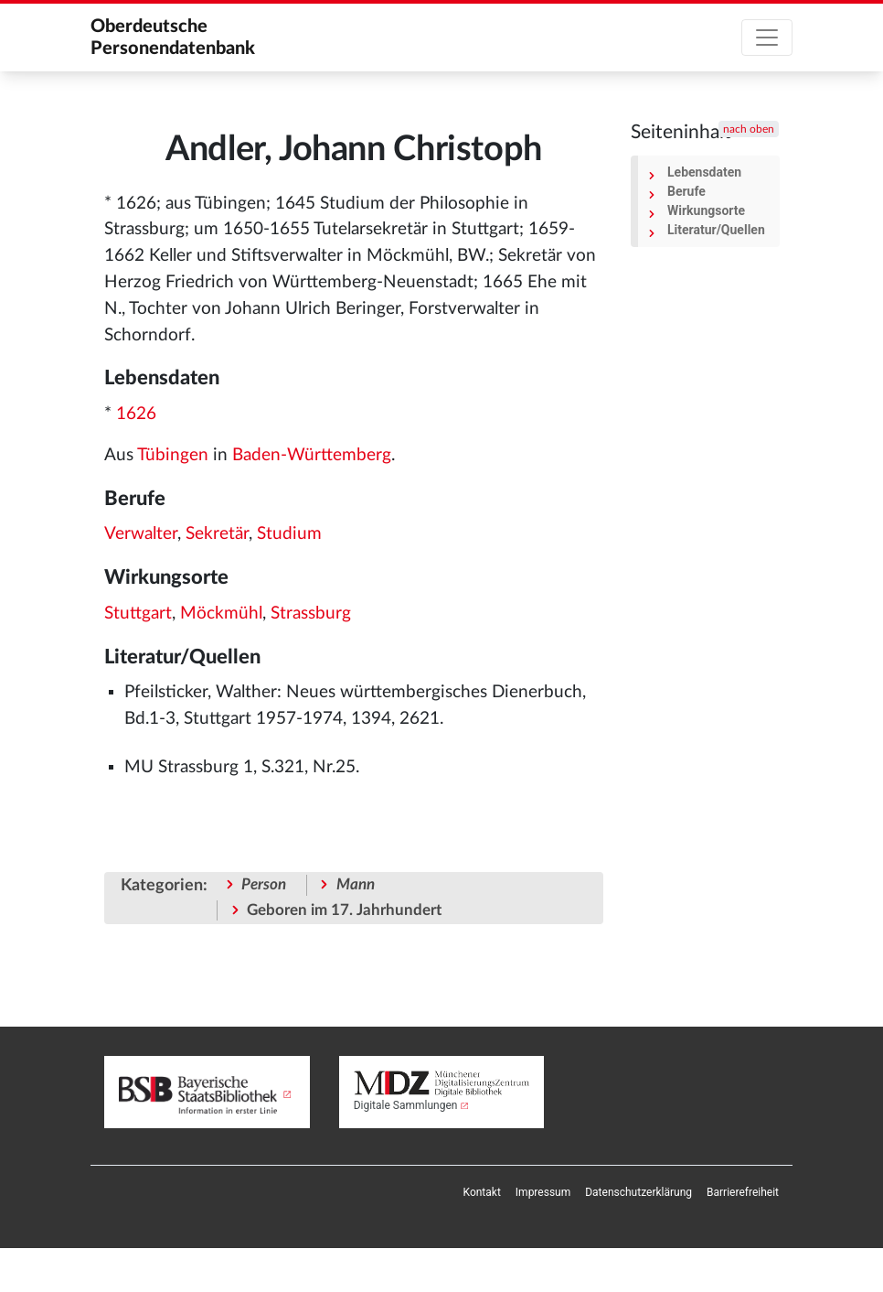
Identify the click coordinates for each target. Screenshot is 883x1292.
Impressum (543, 1192)
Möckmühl (221, 613)
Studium (289, 534)
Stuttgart (138, 613)
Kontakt (482, 1192)
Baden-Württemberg (311, 455)
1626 (136, 414)
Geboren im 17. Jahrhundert (344, 910)
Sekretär (217, 534)
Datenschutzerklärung (638, 1192)
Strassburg (311, 613)
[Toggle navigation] (767, 37)
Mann (355, 884)
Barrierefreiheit (743, 1192)
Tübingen (172, 455)
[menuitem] (482, 1192)
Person (263, 884)
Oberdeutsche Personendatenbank (172, 37)
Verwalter (140, 534)
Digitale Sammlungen (406, 1105)
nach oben (748, 129)
